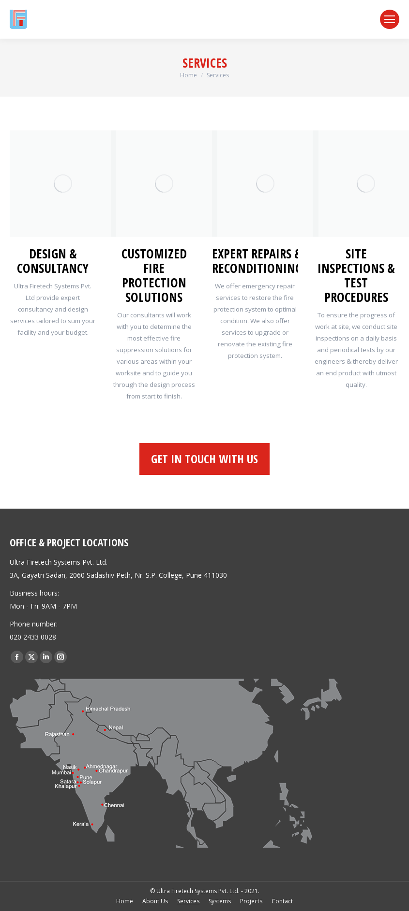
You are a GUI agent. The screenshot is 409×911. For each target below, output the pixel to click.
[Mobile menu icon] (389, 19)
